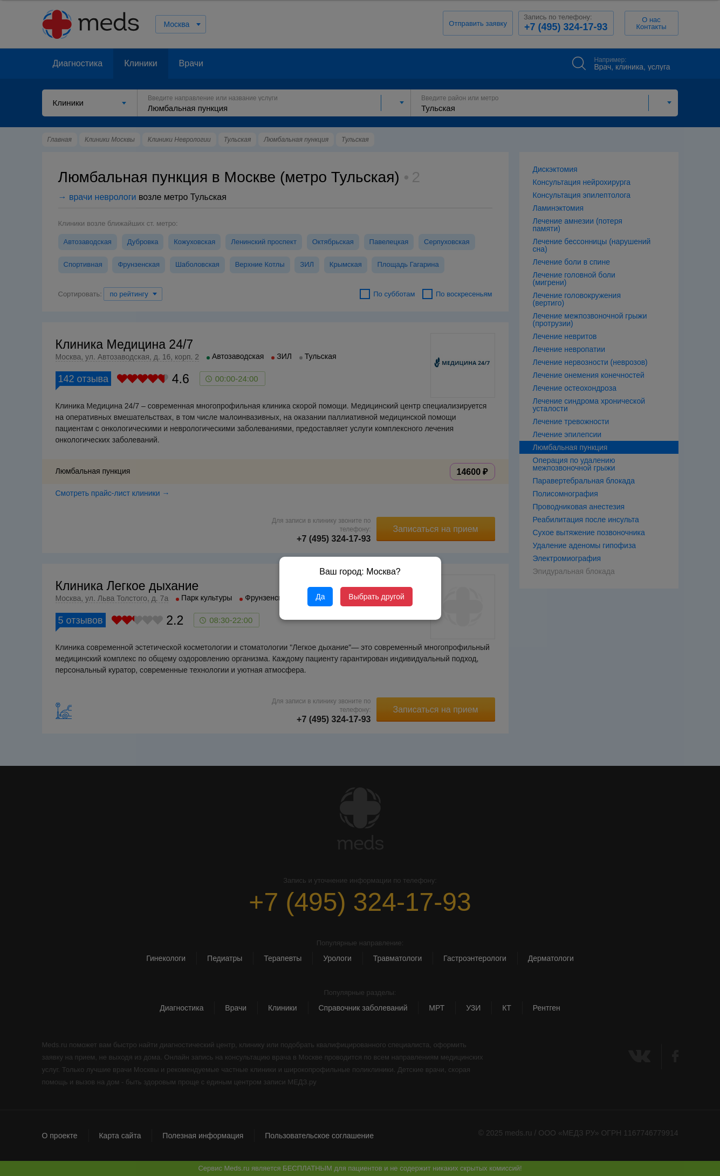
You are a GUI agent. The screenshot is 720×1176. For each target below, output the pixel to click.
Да (320, 596)
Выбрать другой (376, 596)
